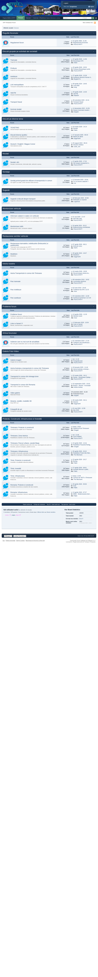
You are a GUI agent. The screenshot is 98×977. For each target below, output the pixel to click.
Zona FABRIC (77, 436)
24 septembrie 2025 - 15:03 (81, 384)
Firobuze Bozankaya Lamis (81, 69)
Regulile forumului (10, 33)
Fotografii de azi (16, 409)
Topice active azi (27, 504)
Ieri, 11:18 (76, 359)
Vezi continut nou (88, 22)
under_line (77, 146)
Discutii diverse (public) (18, 135)
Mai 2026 (76, 410)
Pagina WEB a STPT (9, 18)
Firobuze (13, 68)
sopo (13, 515)
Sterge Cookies (20, 540)
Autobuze (13, 76)
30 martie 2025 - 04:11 (80, 400)
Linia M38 (76, 85)
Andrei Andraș (78, 387)
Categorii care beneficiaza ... (82, 342)
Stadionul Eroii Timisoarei (81, 428)
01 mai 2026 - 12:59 (79, 408)
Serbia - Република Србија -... (82, 377)
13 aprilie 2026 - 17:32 (80, 161)
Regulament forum (17, 43)
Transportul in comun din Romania (22, 385)
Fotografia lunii (77, 361)
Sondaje (6, 172)
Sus (4, 540)
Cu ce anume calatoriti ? (80, 181)
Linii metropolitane (17, 85)
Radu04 (76, 95)
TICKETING (14, 128)
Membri (28, 18)
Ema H (81, 518)
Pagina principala (10, 540)
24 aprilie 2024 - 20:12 (80, 225)
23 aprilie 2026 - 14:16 (80, 443)
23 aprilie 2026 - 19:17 (80, 459)
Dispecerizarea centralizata (81, 227)
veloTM (75, 94)
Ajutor (91, 7)
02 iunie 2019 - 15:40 (79, 288)
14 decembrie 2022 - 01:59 (81, 108)
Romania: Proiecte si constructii (21, 485)
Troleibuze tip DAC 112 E (81, 289)
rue (75, 183)
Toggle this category (94, 33)
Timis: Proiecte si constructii (20, 460)
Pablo (75, 130)
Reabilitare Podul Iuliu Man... (82, 453)
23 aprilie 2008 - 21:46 (80, 41)
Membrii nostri (77, 316)
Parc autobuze (15, 298)
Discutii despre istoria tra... (81, 273)
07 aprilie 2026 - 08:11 (80, 244)
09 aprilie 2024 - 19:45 (80, 84)
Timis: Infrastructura (17, 476)
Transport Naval (16, 102)
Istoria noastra (9, 264)
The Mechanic (78, 455)
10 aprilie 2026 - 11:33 (80, 314)
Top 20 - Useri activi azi (53, 504)
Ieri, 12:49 (76, 435)
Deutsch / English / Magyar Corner (22, 144)
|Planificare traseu (44, 18)
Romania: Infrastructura (18, 492)
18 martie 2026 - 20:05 (80, 271)
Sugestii (6, 190)
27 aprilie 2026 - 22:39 (80, 75)
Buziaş (75, 461)
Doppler (76, 112)
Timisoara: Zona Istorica (19, 436)
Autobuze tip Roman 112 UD (82, 298)
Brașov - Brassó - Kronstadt (81, 385)
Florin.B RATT (78, 44)
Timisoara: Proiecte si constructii (22, 427)
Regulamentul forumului (80, 42)
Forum (20, 18)
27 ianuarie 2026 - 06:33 (80, 135)
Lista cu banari (77, 324)
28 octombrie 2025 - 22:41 (81, 100)
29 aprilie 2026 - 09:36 (80, 484)
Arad (74, 486)
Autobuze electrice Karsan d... (82, 77)
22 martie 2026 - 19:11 (80, 375)
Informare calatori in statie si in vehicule (24, 216)
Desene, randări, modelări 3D (21, 401)
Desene (75, 402)
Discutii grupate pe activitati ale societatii (20, 51)
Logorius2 (77, 201)
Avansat (96, 18)
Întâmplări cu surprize (80, 200)
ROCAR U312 (77, 246)
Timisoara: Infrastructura (19, 451)
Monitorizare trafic (16, 226)
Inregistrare (73, 6)
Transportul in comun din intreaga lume (24, 376)
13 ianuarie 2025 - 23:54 (80, 179)
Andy (75, 87)
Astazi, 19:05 (77, 426)
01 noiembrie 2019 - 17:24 (81, 341)
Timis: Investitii (15, 468)
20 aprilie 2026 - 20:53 (80, 67)
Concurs (16, 28)
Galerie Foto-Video (11, 351)
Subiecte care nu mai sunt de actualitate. (25, 342)
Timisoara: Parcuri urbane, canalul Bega (24, 443)
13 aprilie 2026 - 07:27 (80, 492)
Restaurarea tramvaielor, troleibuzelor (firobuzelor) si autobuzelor (29, 244)
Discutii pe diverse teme (13, 119)
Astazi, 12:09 (77, 476)
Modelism (13, 254)
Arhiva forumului (10, 333)
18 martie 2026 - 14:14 (80, 126)
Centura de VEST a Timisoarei (82, 477)
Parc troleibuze (15, 290)
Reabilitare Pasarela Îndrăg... (82, 445)
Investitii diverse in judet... (81, 469)
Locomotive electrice (79, 281)
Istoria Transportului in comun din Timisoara (26, 273)
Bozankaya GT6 (78, 61)
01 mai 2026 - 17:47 (79, 217)
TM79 (75, 248)
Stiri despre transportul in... (81, 163)
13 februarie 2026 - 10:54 (81, 322)
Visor (75, 291)
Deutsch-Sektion (78, 145)
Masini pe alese (78, 136)
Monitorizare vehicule (12, 208)
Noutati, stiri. (14, 162)
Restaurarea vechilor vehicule (15, 236)
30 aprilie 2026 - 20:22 (80, 451)
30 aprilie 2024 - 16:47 (80, 253)
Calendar (36, 18)
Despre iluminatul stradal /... (82, 110)
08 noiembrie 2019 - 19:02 (81, 279)
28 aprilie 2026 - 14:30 (80, 92)
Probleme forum (9, 306)
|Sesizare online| (55, 18)
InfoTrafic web (77, 218)
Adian (75, 62)
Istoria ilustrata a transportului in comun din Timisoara (29, 368)
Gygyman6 (77, 138)
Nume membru (51, 512)
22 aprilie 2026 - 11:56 (80, 59)
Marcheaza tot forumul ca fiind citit (35, 540)
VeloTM (13, 93)
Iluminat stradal (15, 109)
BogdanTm (77, 79)
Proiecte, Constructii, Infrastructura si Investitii (22, 419)
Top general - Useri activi (68, 504)
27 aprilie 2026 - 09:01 (80, 468)
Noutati (75, 128)
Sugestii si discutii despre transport (22, 199)
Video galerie (15, 393)
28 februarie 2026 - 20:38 (81, 198)
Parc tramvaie (15, 281)
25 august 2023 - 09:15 (80, 143)
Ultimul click (40, 512)
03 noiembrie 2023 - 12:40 (81, 296)
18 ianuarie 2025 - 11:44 (80, 367)
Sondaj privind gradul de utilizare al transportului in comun (31, 180)
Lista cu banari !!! (16, 323)
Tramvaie (13, 60)
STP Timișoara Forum (9, 22)
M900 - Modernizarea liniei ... (82, 494)
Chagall (76, 430)
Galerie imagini (15, 360)
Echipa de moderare (39, 504)
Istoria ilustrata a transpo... (81, 369)
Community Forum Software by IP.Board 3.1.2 (82, 540)
